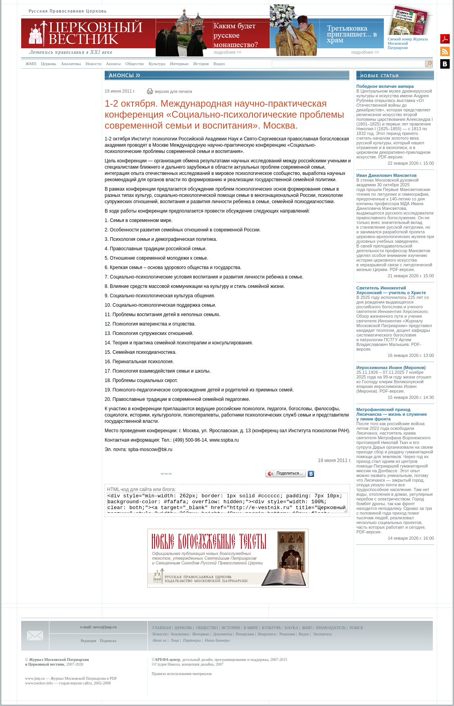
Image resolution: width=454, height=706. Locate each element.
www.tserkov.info (39, 683)
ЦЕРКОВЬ (183, 628)
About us (159, 640)
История (201, 63)
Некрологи (267, 634)
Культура (157, 63)
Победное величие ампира (385, 86)
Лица (175, 640)
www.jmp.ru (35, 678)
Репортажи (245, 634)
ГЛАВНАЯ (162, 628)
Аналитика (71, 63)
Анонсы (113, 63)
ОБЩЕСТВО (207, 628)
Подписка (108, 641)
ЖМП (30, 63)
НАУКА (291, 628)
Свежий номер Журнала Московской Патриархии (408, 43)
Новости (93, 63)
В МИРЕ (250, 628)
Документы (222, 634)
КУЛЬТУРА (271, 628)
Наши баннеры (217, 640)
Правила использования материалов (182, 673)
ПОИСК (356, 628)
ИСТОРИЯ (231, 628)
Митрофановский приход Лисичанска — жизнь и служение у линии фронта (391, 414)
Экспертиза (322, 634)
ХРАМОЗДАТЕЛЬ (331, 628)
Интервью (179, 63)
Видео (219, 63)
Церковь (48, 63)
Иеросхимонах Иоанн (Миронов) (391, 367)
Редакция (88, 641)
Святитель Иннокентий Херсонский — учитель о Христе (391, 290)
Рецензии (287, 634)
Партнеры (192, 640)
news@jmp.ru (104, 627)
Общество (134, 63)
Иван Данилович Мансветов (386, 175)
